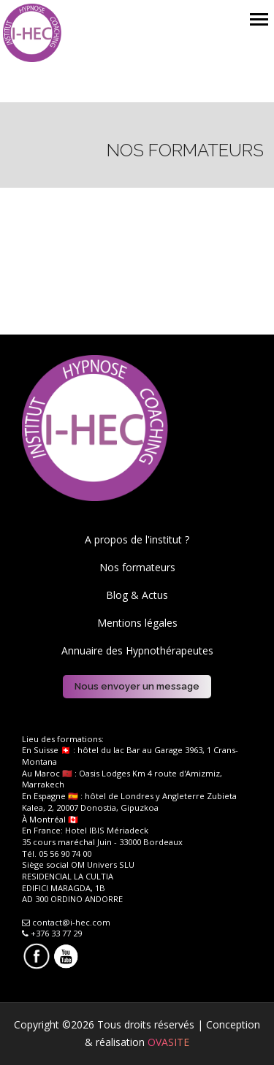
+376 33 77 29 (52, 933)
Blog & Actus (137, 595)
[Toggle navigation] (259, 20)
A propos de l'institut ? (137, 539)
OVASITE (168, 1042)
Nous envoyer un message (137, 686)
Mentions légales (137, 623)
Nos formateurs (137, 567)
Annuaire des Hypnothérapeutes (137, 650)
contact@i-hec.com (66, 922)
